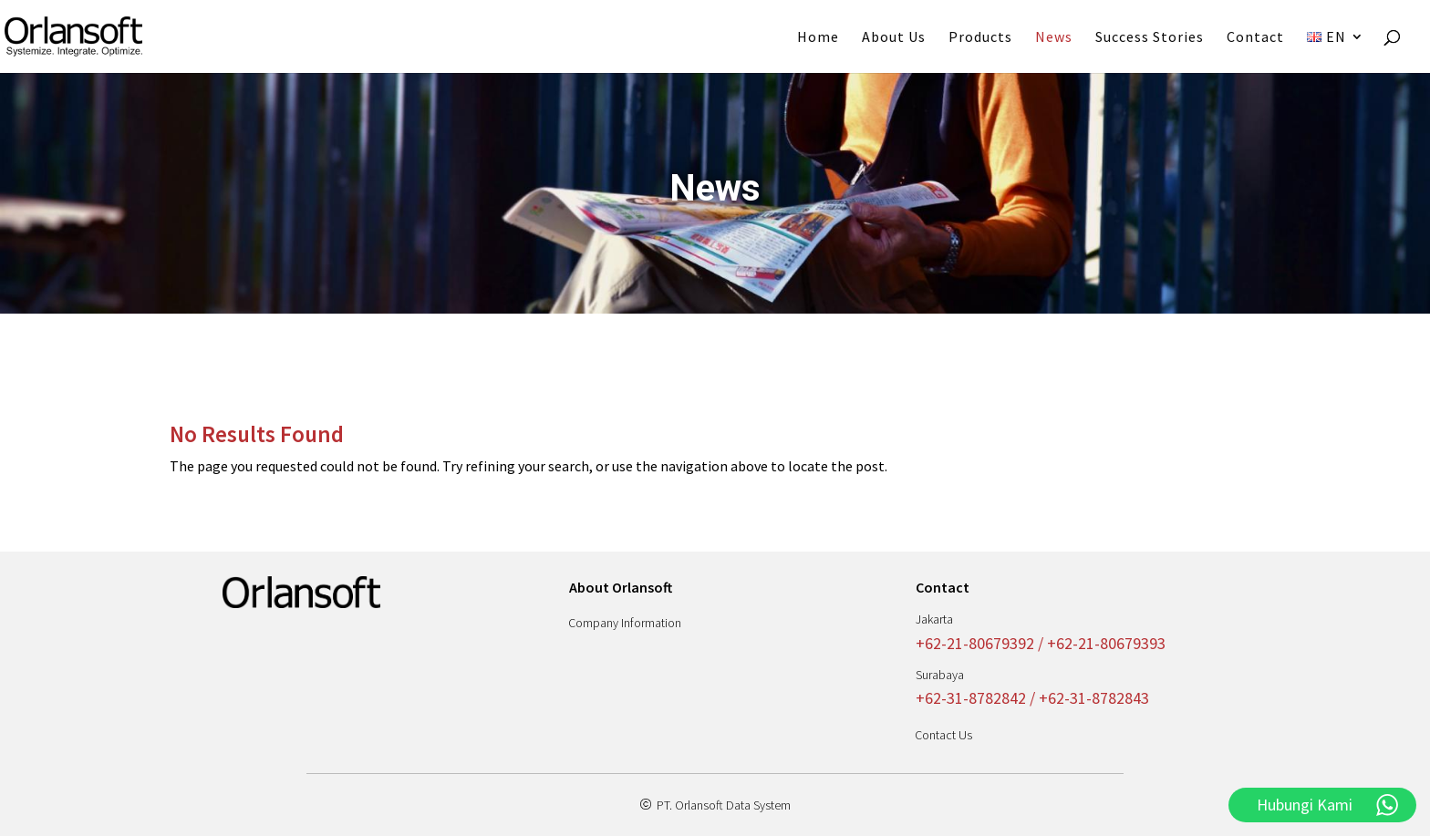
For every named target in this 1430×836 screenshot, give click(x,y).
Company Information (624, 622)
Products (980, 38)
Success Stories (1149, 38)
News (1053, 38)
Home (818, 38)
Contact (1255, 38)
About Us (894, 38)
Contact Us (943, 735)
